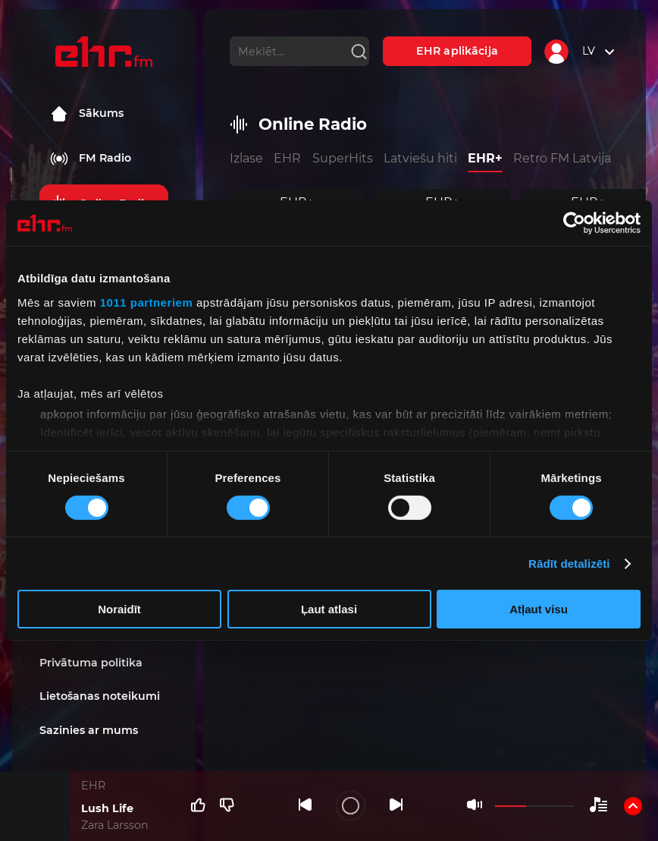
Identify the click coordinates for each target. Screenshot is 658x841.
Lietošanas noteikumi (99, 696)
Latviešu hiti (420, 158)
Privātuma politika (91, 662)
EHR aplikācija (457, 51)
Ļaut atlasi (329, 609)
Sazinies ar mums (88, 730)
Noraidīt (119, 609)
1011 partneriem (146, 301)
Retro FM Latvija (562, 158)
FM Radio (90, 159)
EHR (287, 158)
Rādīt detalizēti (568, 563)
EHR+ (485, 158)
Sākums (87, 114)
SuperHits (342, 158)
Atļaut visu (538, 609)
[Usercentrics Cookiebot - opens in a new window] (574, 223)
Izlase (246, 158)
